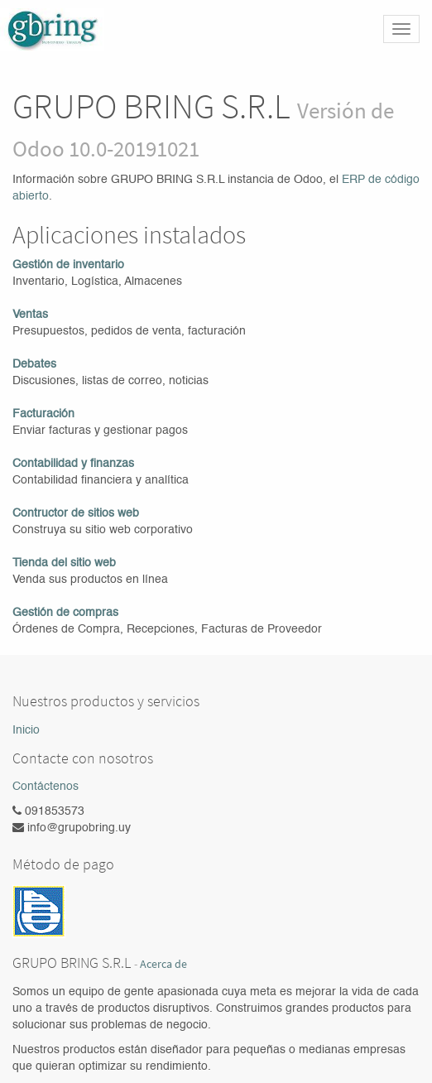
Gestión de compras (65, 613)
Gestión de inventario (68, 265)
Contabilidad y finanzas (73, 463)
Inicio (26, 730)
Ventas (30, 314)
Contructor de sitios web (75, 513)
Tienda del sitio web (64, 563)
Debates (34, 364)
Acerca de (163, 964)
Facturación (43, 414)
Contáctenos (45, 786)
